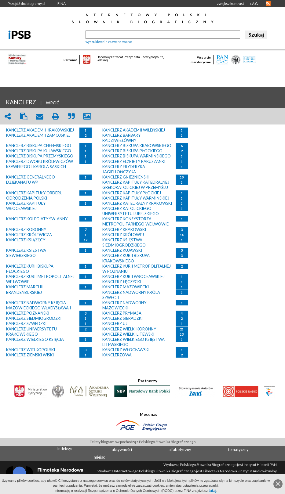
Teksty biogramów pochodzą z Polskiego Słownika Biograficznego (142, 441)
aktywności (122, 449)
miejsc (99, 457)
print (55, 116)
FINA (61, 3)
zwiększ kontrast (230, 3)
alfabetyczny (180, 449)
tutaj (212, 490)
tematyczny (238, 449)
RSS (268, 3)
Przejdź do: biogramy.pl (26, 3)
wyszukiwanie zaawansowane (109, 42)
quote (71, 116)
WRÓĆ (53, 102)
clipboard (23, 116)
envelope (39, 116)
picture (87, 116)
